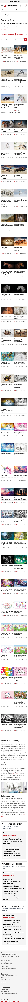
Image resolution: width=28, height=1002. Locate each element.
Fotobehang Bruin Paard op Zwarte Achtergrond (6, 273)
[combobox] (14, 10)
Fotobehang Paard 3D (6, 385)
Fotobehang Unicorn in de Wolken (7, 612)
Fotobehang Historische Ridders (20, 498)
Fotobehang (4, 989)
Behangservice (5, 978)
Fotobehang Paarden (4, 248)
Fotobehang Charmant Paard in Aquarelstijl (20, 153)
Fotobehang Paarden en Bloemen (7, 56)
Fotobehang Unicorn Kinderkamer (7, 678)
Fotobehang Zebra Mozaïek (20, 520)
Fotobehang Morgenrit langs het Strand (7, 81)
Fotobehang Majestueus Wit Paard (5, 153)
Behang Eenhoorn (6, 453)
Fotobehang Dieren (7, 15)
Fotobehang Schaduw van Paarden (18, 386)
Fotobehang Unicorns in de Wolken (18, 679)
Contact (3, 982)
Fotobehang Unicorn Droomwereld (20, 476)
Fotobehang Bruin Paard (19, 130)
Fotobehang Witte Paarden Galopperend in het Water (7, 410)
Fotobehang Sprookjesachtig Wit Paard (20, 200)
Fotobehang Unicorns (18, 612)
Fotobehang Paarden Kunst (5, 363)
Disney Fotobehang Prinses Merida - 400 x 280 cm (7, 543)
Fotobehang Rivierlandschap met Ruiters (7, 226)
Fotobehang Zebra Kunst (6, 520)
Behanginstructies (6, 980)
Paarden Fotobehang (18, 176)
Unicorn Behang (5, 433)
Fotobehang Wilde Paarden (6, 130)
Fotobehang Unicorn (7, 701)
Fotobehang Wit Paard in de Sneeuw (20, 363)
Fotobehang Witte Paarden (19, 454)
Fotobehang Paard (6, 316)
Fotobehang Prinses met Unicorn (20, 656)
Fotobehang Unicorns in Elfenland (20, 542)
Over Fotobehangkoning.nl (9, 976)
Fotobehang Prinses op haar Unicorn (20, 589)
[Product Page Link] (7, 50)
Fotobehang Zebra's (7, 565)
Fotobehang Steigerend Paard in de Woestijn (20, 81)
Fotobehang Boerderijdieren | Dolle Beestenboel (19, 702)
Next (26, 34)
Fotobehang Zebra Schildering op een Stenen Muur (20, 726)
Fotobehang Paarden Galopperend (18, 340)
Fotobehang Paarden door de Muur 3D (6, 340)
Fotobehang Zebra (6, 724)
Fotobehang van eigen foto (9, 994)
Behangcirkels (5, 991)
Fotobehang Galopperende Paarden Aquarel (6, 200)
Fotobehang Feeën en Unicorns (6, 589)
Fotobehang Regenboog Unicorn (7, 476)
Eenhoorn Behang (19, 408)
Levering (3, 962)
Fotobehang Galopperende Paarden (5, 177)
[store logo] (9, 5)
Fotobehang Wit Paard (6, 295)
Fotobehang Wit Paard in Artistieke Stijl (19, 106)
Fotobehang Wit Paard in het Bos (19, 225)
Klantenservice (5, 960)
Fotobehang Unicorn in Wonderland (7, 498)
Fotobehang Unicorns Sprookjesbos (18, 567)
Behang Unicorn (19, 433)
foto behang (15, 774)
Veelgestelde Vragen (7, 964)
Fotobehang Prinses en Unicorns (7, 634)
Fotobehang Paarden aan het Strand (19, 249)
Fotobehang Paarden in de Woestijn (18, 57)
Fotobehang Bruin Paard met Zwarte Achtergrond (19, 273)
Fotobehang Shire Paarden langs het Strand (6, 106)
